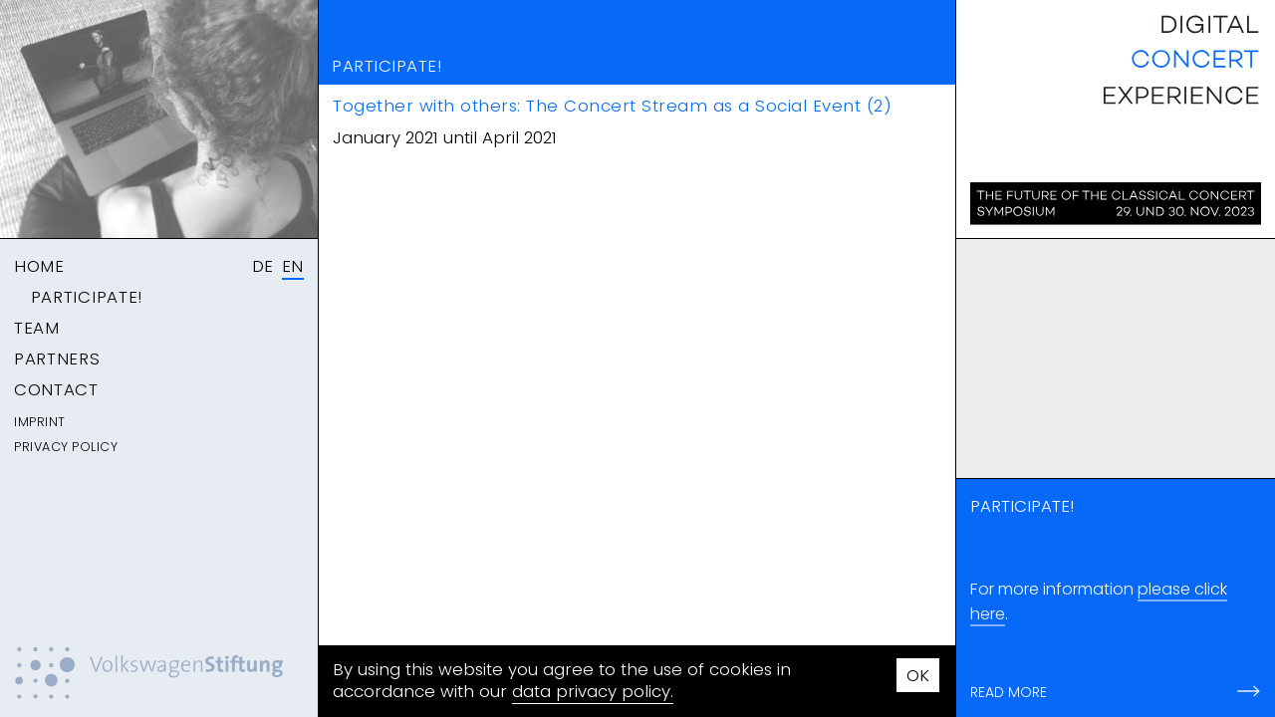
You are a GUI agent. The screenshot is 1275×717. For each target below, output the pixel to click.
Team (37, 328)
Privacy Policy (66, 446)
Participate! (86, 297)
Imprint (40, 421)
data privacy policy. (592, 691)
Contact (56, 389)
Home (39, 266)
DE (263, 266)
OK (917, 675)
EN (293, 266)
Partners (57, 358)
